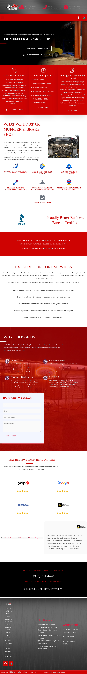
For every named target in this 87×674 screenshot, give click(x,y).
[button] (2, 17)
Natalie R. (8, 539)
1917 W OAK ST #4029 (30, 6)
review (15, 539)
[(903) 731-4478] (44, 7)
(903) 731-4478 (51, 6)
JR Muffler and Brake (26, 539)
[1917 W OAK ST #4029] (21, 7)
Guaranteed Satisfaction (22, 377)
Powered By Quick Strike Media (55, 672)
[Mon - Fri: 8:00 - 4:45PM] (66, 7)
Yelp (38, 539)
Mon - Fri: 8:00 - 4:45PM (75, 6)
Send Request (11, 437)
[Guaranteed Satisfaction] (7, 378)
